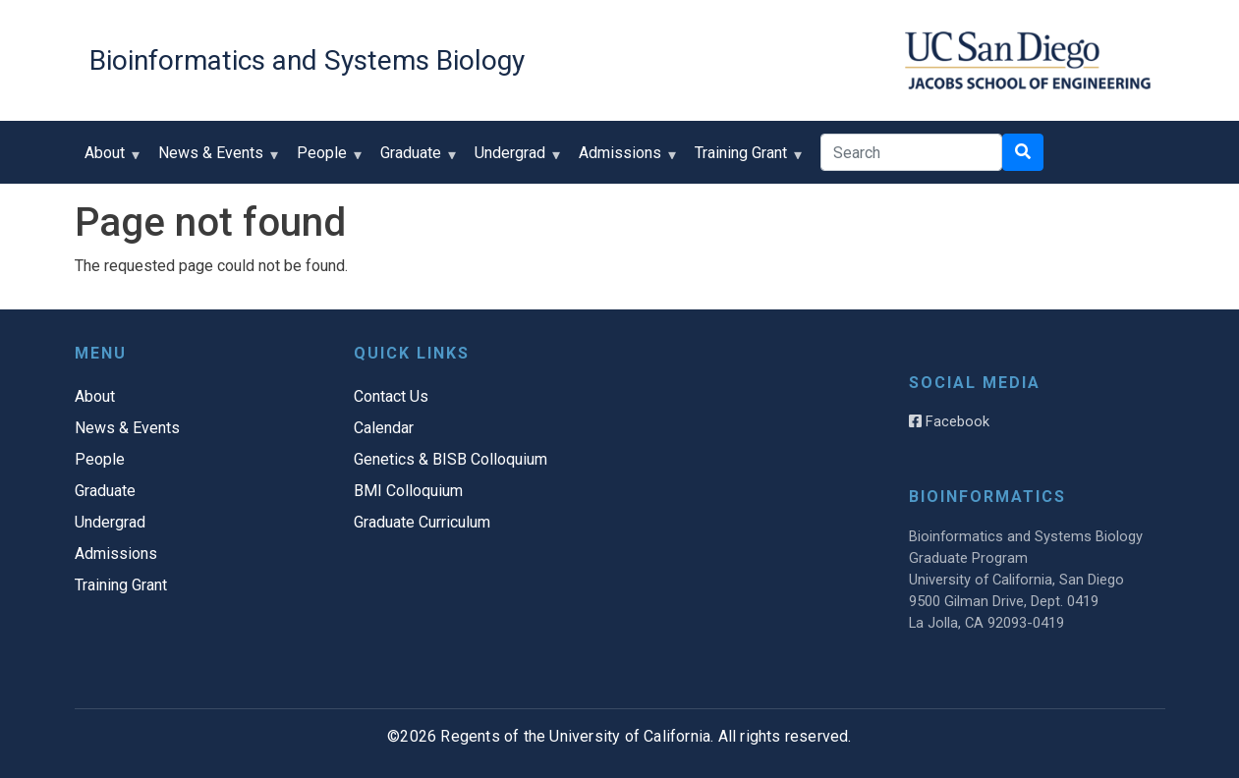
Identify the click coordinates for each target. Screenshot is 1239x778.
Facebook (949, 421)
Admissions (624, 159)
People (326, 159)
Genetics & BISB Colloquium (450, 459)
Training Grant (745, 159)
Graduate (415, 159)
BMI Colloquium (408, 490)
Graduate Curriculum (422, 522)
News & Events (215, 159)
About (109, 159)
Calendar (384, 427)
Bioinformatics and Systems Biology (307, 60)
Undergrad (514, 159)
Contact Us (391, 396)
